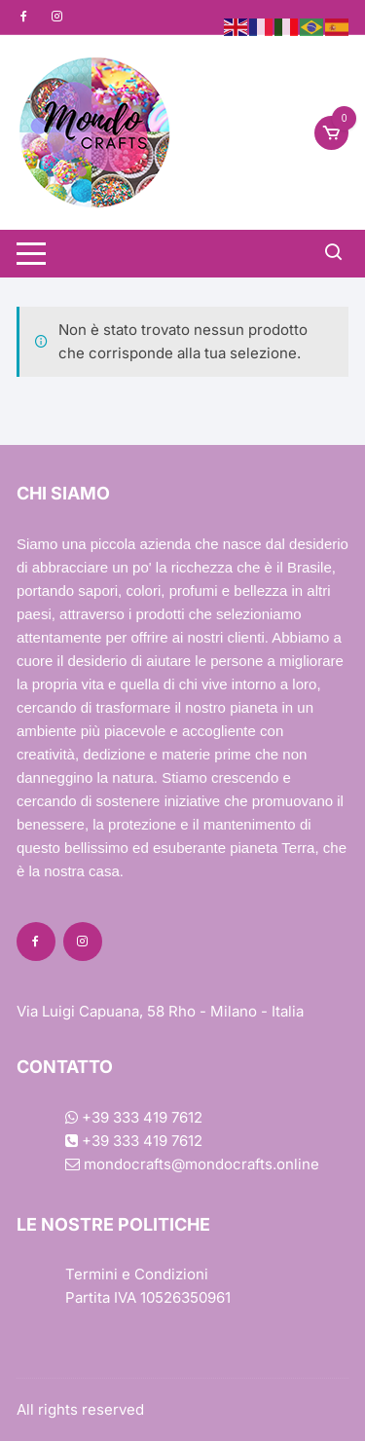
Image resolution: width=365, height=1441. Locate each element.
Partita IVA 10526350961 (148, 1297)
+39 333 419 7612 (133, 1117)
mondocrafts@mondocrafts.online (192, 1164)
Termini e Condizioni (136, 1274)
